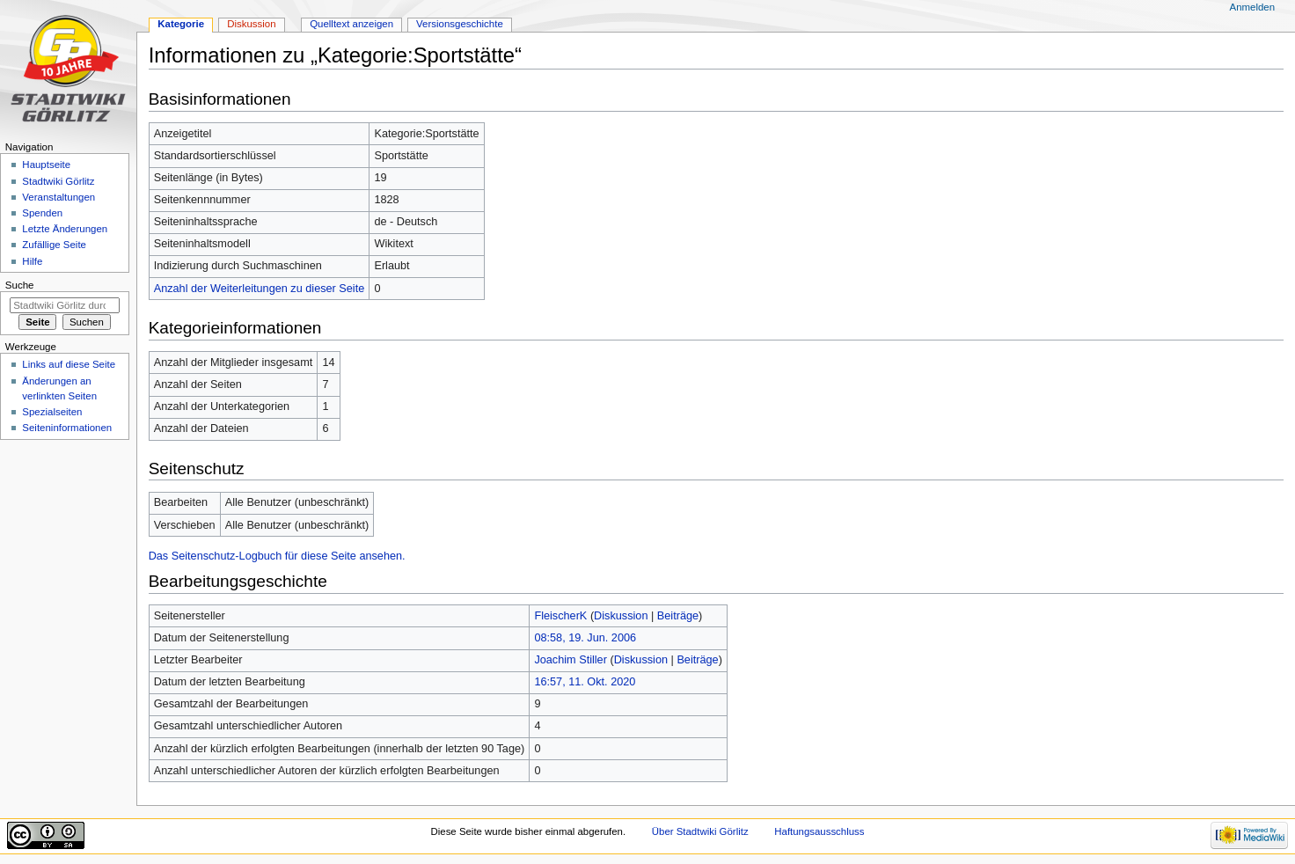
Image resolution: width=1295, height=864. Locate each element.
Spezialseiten (52, 411)
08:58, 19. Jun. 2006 (585, 638)
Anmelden (1253, 7)
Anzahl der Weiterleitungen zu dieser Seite (259, 288)
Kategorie (180, 23)
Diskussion (621, 616)
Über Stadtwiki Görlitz (700, 831)
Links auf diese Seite (68, 364)
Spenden (42, 213)
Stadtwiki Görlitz (58, 181)
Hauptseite (46, 164)
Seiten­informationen (67, 427)
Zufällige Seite (54, 244)
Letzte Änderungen (64, 228)
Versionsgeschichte (459, 23)
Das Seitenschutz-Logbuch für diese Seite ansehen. (277, 556)
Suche (19, 285)
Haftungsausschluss (819, 831)
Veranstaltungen (58, 197)
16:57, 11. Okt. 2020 (584, 682)
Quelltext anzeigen (351, 23)
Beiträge (678, 616)
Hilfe (32, 261)
